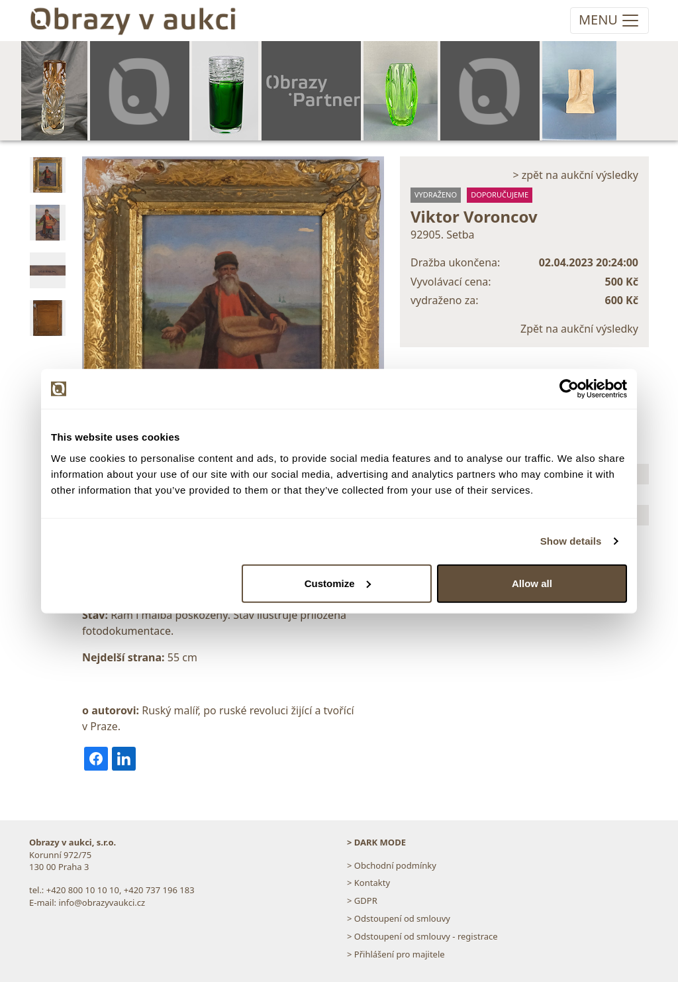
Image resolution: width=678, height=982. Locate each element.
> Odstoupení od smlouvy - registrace (422, 936)
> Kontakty (368, 883)
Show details (571, 541)
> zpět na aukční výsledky (575, 175)
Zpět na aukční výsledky (579, 328)
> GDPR (362, 900)
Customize (338, 582)
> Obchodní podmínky (391, 865)
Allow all (532, 582)
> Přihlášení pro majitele (396, 954)
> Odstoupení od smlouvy (398, 918)
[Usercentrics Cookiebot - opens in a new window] (569, 389)
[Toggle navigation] (609, 20)
